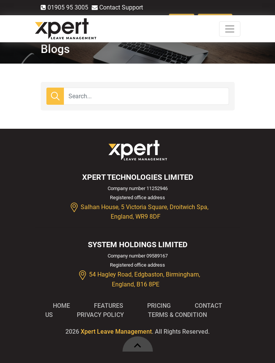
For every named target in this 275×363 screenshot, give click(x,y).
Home (61, 305)
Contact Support (117, 7)
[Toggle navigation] (229, 29)
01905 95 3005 (64, 7)
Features (108, 305)
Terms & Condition (177, 314)
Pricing (159, 305)
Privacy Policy (100, 314)
